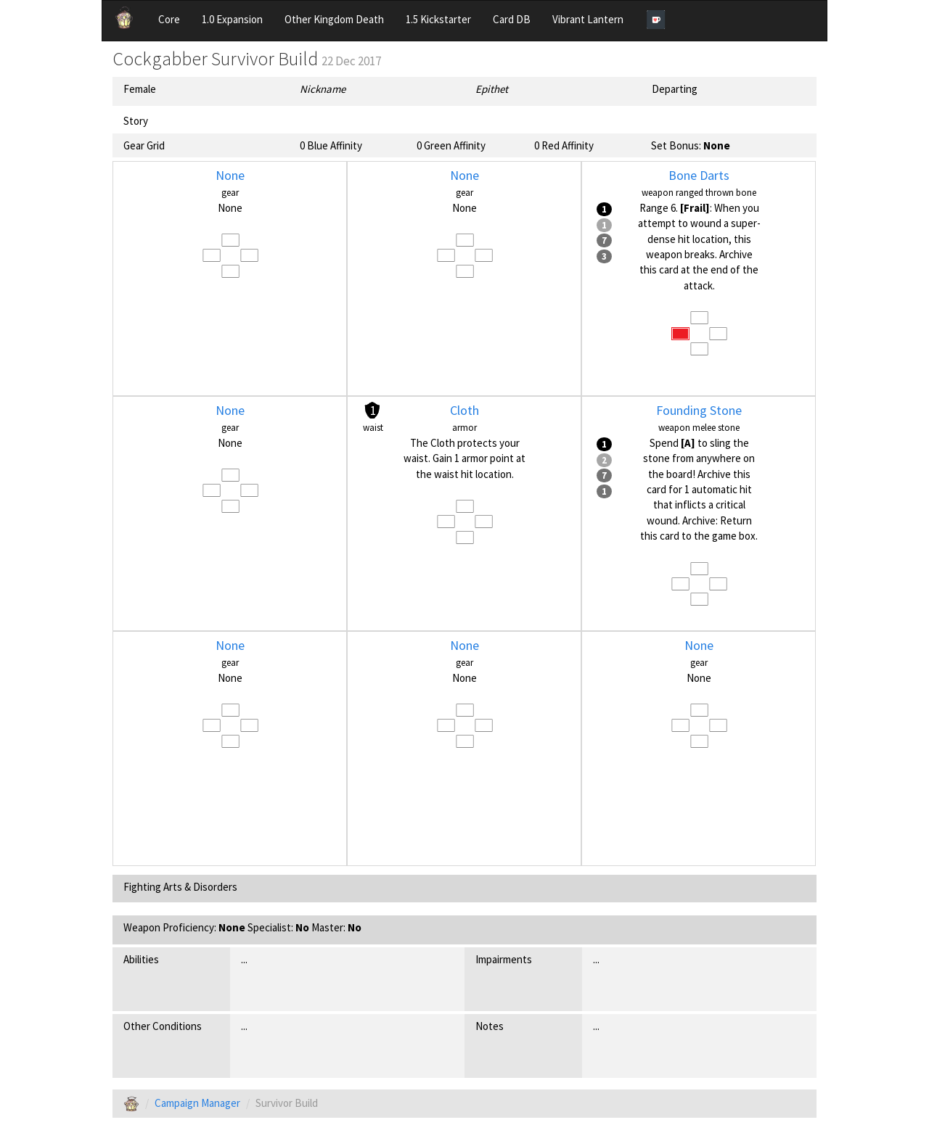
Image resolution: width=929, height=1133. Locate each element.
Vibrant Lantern (587, 19)
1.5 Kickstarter (438, 19)
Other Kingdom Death (334, 19)
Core (169, 19)
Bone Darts (698, 175)
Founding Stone (699, 410)
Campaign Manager (197, 1103)
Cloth (464, 410)
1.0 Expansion (232, 19)
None (230, 175)
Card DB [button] (512, 19)
